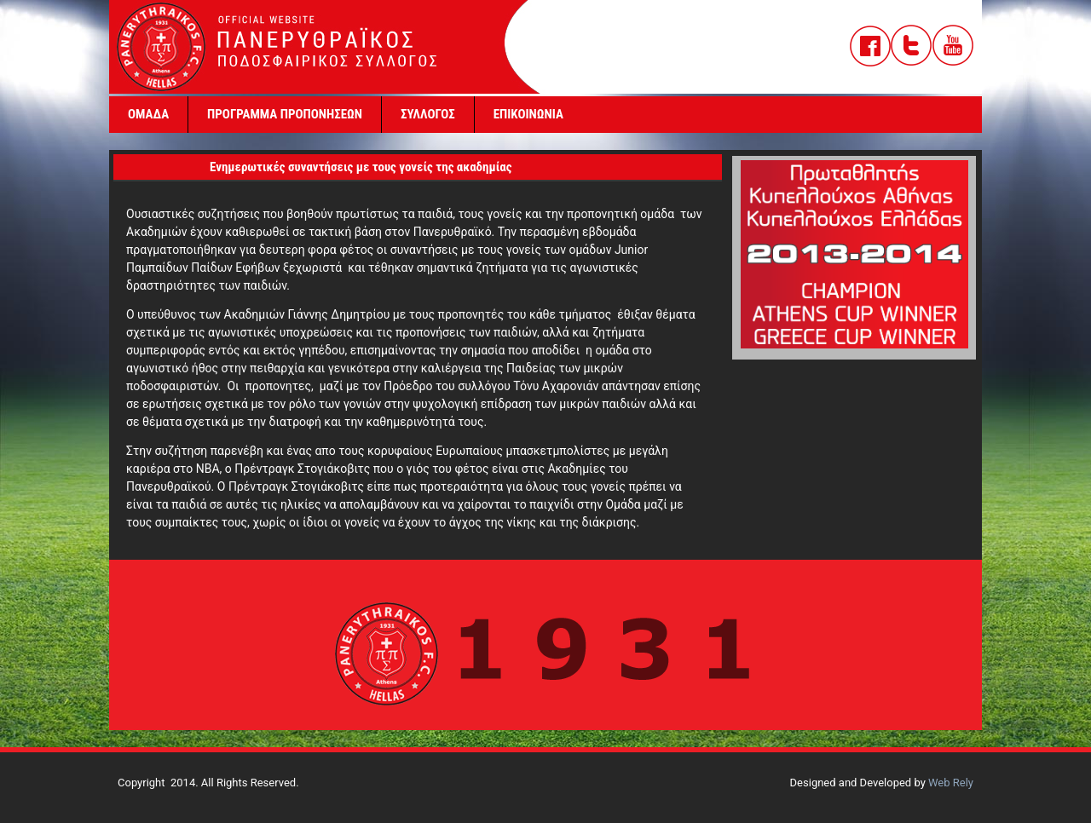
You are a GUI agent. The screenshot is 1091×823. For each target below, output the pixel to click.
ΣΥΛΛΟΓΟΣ (428, 114)
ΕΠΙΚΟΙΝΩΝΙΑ (528, 114)
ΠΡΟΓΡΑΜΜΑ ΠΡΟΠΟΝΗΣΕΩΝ (284, 114)
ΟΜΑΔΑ (148, 114)
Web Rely (950, 782)
